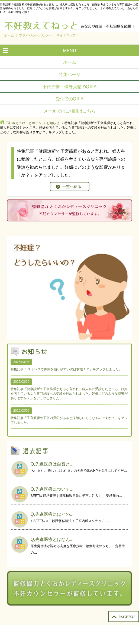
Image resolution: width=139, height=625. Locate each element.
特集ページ (69, 74)
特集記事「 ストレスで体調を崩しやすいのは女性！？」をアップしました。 (66, 369)
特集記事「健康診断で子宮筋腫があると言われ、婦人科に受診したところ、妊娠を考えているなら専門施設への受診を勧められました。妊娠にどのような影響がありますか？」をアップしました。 (69, 393)
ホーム (9, 35)
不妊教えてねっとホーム (23, 123)
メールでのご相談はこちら (70, 110)
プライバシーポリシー (35, 35)
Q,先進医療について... (52, 489)
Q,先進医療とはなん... (52, 539)
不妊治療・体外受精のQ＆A (69, 86)
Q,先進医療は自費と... (52, 464)
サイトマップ (66, 35)
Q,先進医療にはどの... (52, 514)
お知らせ (52, 123)
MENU (69, 50)
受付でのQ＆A (69, 98)
